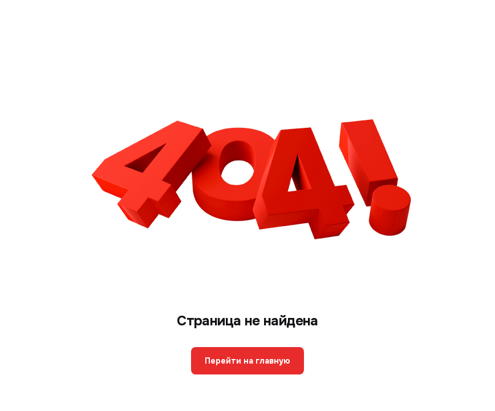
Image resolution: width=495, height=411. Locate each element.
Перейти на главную (247, 361)
